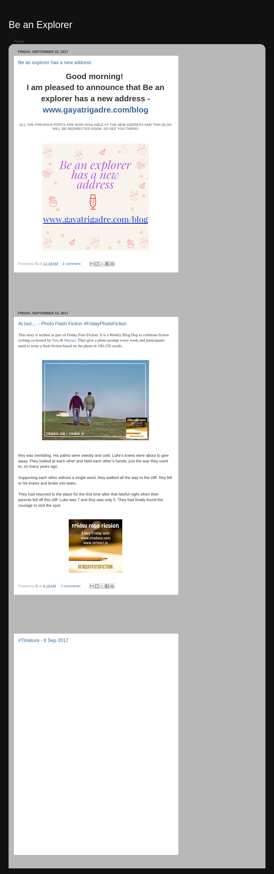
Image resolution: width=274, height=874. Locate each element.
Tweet (19, 41)
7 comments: (71, 586)
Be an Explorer (40, 24)
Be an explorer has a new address (54, 62)
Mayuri (70, 340)
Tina (55, 340)
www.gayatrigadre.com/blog (96, 109)
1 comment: (72, 264)
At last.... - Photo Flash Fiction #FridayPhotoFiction (72, 323)
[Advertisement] (115, 292)
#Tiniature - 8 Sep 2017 (43, 640)
